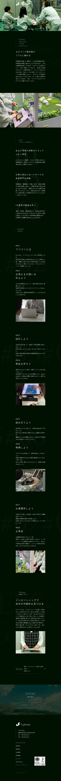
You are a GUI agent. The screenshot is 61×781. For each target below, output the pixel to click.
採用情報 (18, 755)
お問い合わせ (19, 762)
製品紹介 (18, 749)
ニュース (18, 758)
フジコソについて (20, 742)
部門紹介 (18, 746)
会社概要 (18, 752)
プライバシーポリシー (21, 765)
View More (30, 705)
